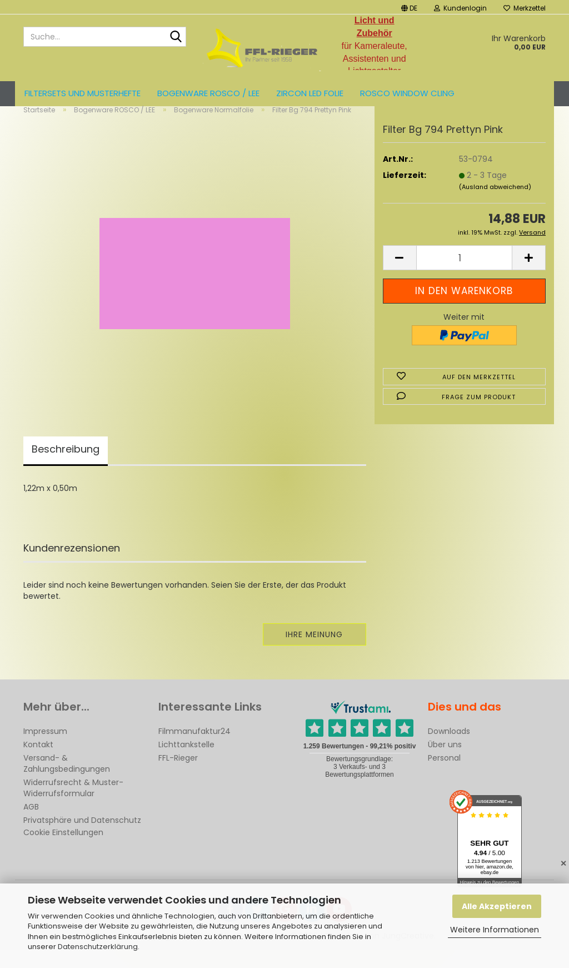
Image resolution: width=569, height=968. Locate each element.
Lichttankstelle (186, 762)
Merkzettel (524, 8)
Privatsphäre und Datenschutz (82, 838)
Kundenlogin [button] (460, 8)
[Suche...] (175, 37)
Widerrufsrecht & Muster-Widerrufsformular (73, 806)
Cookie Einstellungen (63, 850)
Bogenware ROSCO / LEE (208, 93)
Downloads (449, 749)
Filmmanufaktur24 (194, 749)
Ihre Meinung (314, 652)
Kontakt (38, 762)
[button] (409, 7)
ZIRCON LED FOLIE (309, 93)
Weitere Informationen (494, 929)
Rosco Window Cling (407, 93)
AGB (31, 825)
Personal (444, 776)
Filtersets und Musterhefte (82, 93)
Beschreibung (65, 467)
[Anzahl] (464, 276)
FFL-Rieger (178, 776)
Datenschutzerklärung (98, 946)
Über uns (445, 762)
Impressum (45, 749)
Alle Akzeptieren (497, 906)
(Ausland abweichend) (495, 205)
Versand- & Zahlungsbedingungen (66, 782)
